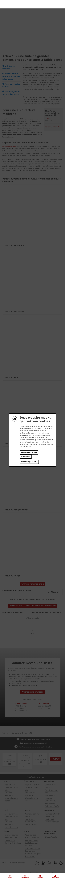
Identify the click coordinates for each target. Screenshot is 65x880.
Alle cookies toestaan (29, 452)
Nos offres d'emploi (10, 835)
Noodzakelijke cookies (29, 462)
